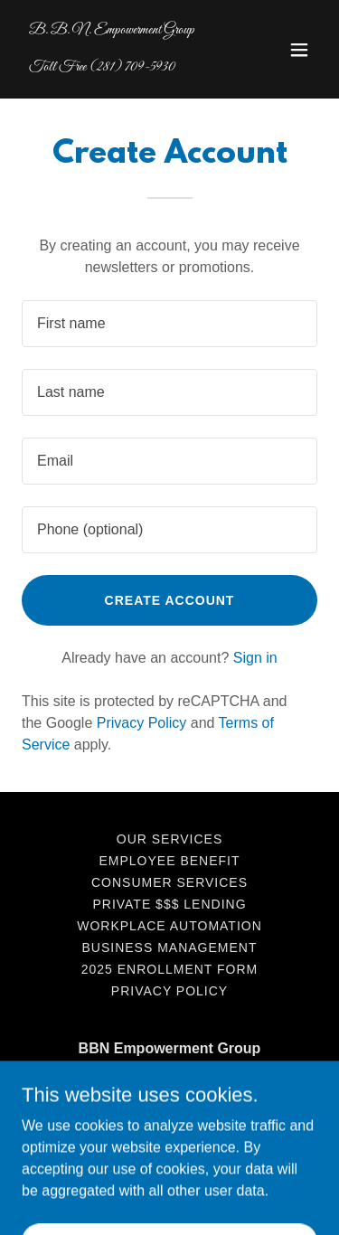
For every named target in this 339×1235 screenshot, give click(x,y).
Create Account (170, 600)
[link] (125, 65)
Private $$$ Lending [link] (169, 904)
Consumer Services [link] (169, 882)
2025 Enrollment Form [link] (169, 969)
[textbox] (169, 323)
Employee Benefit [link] (169, 860)
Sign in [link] (255, 657)
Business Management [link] (170, 947)
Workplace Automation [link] (169, 926)
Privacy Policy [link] (142, 723)
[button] (299, 50)
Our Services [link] (169, 839)
